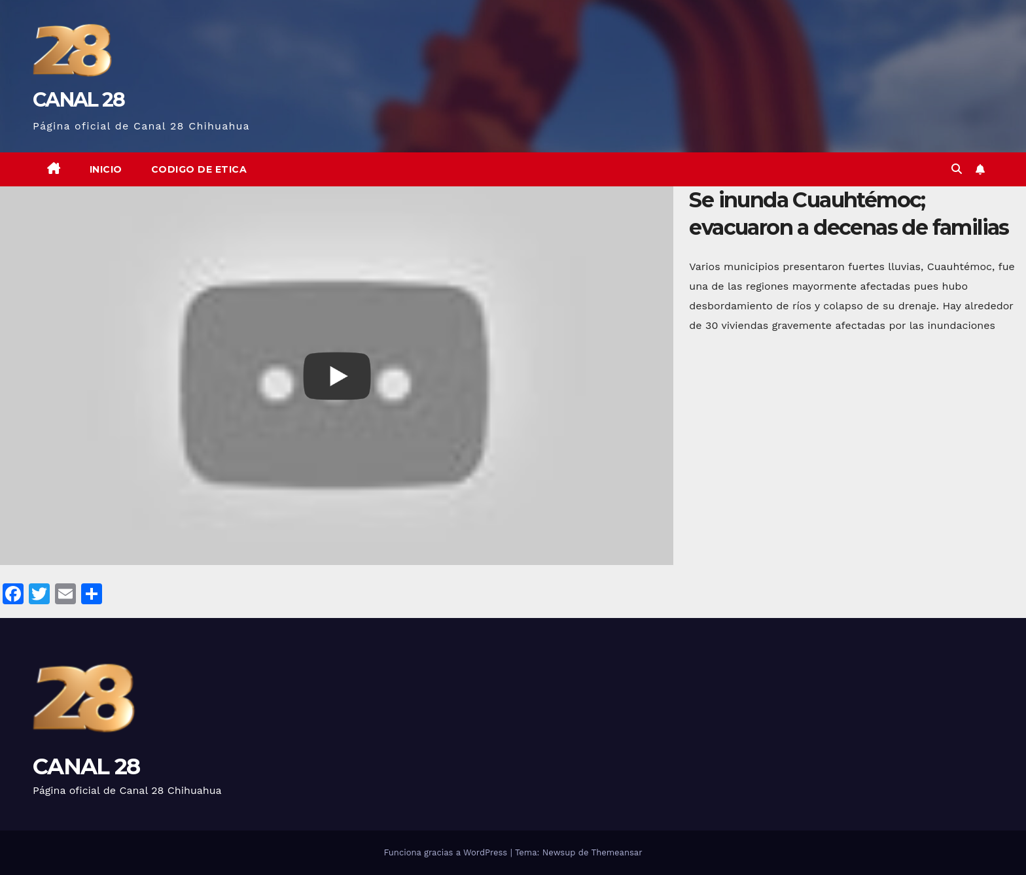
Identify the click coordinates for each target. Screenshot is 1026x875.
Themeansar (617, 852)
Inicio (106, 169)
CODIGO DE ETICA (199, 169)
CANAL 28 (78, 100)
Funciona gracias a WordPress (446, 852)
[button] (956, 169)
